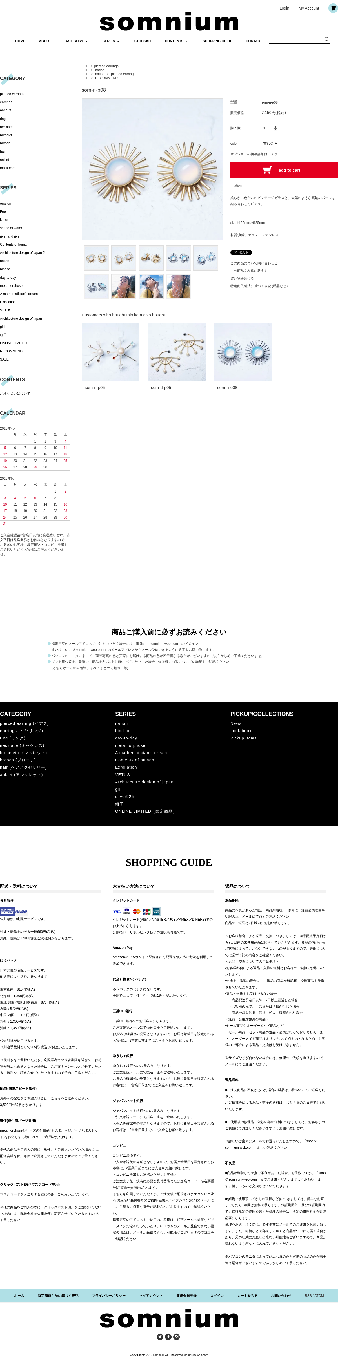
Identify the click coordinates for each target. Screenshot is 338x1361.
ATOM (319, 1296)
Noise (4, 220)
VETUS (5, 310)
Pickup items (243, 738)
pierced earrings (106, 66)
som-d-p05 (161, 387)
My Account (309, 8)
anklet (4, 160)
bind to (5, 269)
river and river (10, 236)
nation (99, 70)
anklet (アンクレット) (21, 774)
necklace (6, 127)
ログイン (217, 1296)
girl (2, 327)
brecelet (6, 135)
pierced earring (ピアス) (24, 723)
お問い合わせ (281, 1296)
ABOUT (45, 41)
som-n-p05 (95, 387)
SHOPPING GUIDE (217, 41)
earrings (6, 102)
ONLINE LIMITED (13, 343)
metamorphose (11, 286)
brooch (5, 143)
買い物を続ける (242, 278)
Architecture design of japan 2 (22, 253)
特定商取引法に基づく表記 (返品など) (259, 286)
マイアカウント (151, 1296)
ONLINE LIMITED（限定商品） (146, 811)
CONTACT (254, 41)
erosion (5, 203)
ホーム (19, 1296)
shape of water (11, 228)
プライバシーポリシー (109, 1296)
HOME (20, 41)
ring (3, 119)
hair (3, 151)
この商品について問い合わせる (254, 263)
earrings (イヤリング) (21, 730)
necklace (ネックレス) (22, 745)
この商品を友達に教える (249, 271)
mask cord (7, 168)
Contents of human (14, 245)
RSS (308, 1296)
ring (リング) (13, 738)
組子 (3, 335)
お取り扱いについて (15, 393)
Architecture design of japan (21, 319)
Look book (241, 730)
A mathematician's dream (19, 294)
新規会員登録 (186, 1296)
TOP (85, 66)
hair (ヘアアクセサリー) (23, 767)
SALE (4, 359)
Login (284, 8)
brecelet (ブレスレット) (23, 752)
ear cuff (5, 110)
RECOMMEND (106, 78)
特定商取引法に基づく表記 (58, 1296)
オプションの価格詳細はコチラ (254, 154)
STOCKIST (142, 41)
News (236, 723)
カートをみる (247, 1296)
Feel (3, 212)
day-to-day (8, 278)
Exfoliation (7, 302)
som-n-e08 (227, 387)
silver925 (124, 796)
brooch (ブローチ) (18, 760)
